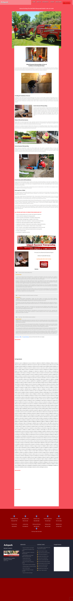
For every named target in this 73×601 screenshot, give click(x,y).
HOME (33, 1)
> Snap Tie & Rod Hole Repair (27, 572)
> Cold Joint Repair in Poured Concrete (29, 566)
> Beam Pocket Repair (26, 568)
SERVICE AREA (58, 1)
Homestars (17, 336)
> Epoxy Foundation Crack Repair (28, 547)
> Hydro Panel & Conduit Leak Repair (28, 564)
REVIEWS (52, 1)
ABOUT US (39, 1)
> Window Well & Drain (26, 558)
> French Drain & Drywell (26, 559)
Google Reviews (26, 336)
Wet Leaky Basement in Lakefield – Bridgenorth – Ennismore (9, 559)
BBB (20, 336)
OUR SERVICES (45, 1)
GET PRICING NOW (66, 3)
